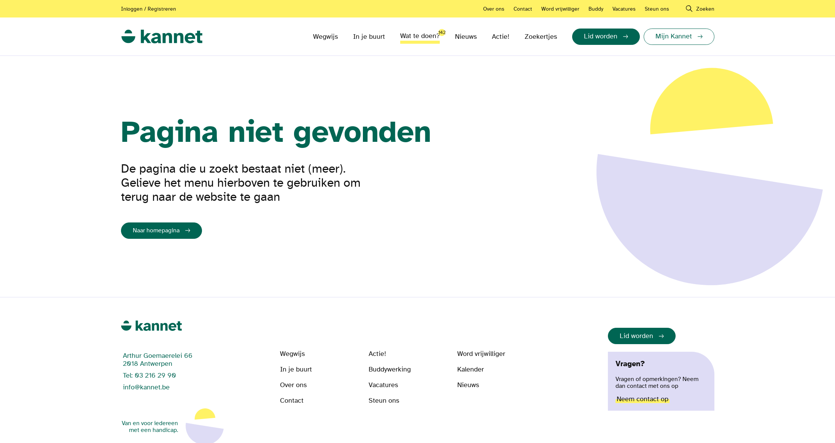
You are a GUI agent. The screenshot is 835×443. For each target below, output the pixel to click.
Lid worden (636, 336)
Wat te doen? (420, 34)
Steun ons (657, 9)
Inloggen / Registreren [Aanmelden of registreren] (148, 9)
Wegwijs (325, 37)
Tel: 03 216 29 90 (149, 375)
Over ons (493, 9)
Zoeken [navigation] (705, 9)
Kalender (470, 369)
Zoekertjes (541, 37)
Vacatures (624, 9)
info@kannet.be (146, 387)
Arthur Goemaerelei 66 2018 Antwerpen (157, 360)
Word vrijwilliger (560, 9)
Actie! (500, 37)
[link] (162, 36)
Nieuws (466, 37)
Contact (523, 9)
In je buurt (369, 37)
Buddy (595, 9)
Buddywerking (390, 369)
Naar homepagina (156, 230)
